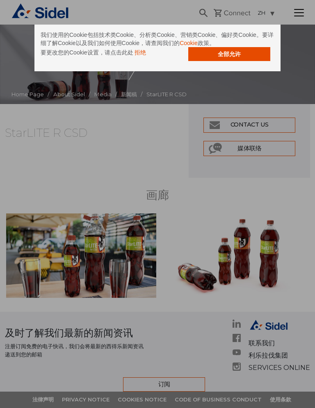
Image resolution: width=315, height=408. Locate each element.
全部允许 (229, 54)
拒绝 (140, 52)
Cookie (189, 43)
